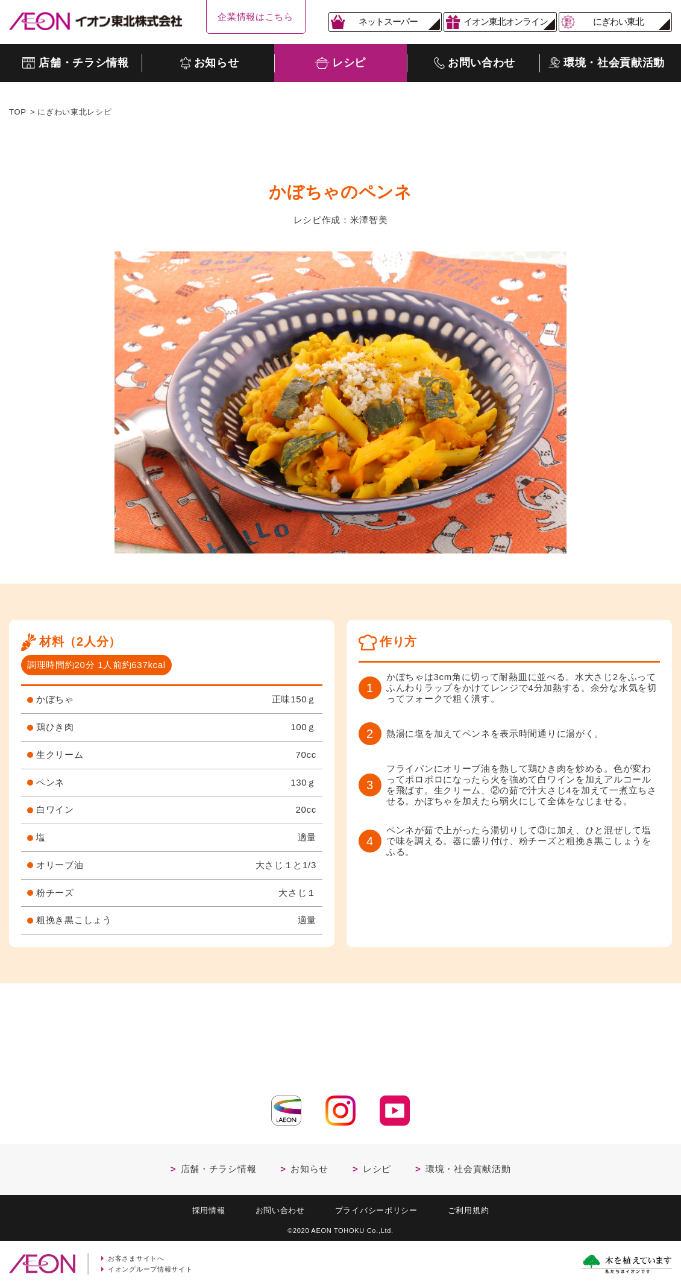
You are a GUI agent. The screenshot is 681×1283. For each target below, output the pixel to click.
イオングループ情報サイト (150, 1265)
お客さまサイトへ (136, 1254)
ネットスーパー (388, 21)
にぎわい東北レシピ (74, 111)
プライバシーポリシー (376, 1206)
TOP (18, 111)
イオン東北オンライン (505, 21)
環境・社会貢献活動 (467, 1165)
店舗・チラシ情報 (219, 1165)
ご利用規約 (468, 1206)
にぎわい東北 (618, 21)
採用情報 (208, 1206)
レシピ (377, 1165)
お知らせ (309, 1165)
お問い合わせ (280, 1206)
